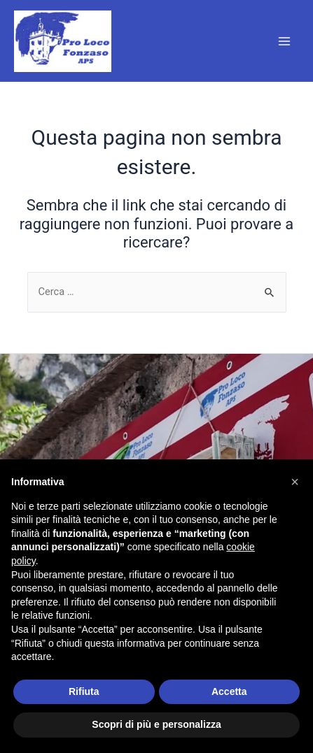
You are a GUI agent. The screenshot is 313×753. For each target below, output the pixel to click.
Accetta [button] (229, 691)
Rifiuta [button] (84, 691)
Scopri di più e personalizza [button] (156, 724)
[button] (295, 482)
